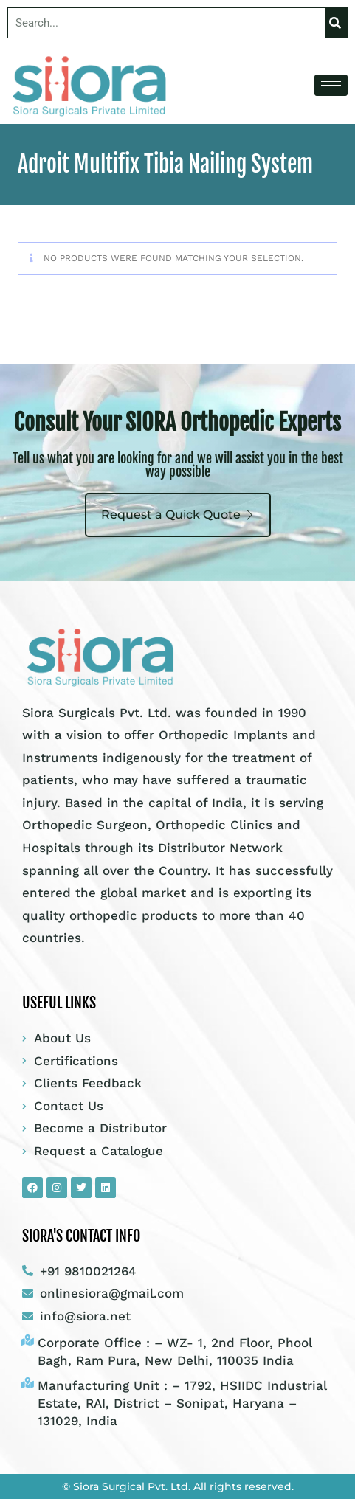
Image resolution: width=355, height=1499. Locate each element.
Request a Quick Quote (178, 515)
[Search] (336, 23)
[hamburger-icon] (331, 85)
